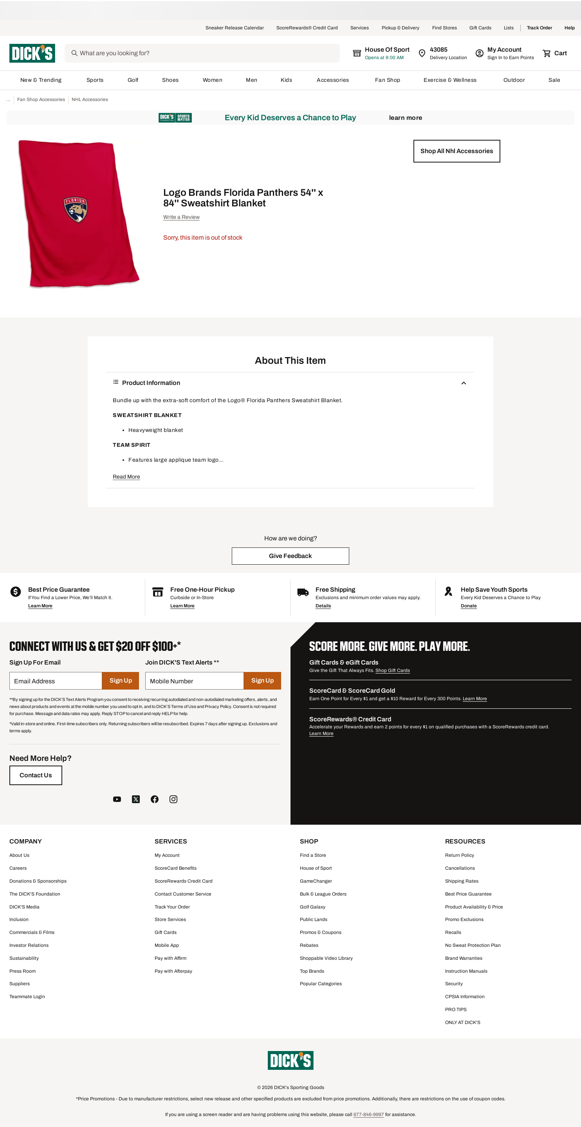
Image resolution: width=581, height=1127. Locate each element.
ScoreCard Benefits (176, 868)
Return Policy (459, 855)
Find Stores (444, 28)
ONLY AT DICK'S (462, 1022)
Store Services (170, 919)
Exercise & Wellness (452, 80)
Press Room (22, 971)
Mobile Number (171, 681)
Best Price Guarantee (468, 894)
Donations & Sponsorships (38, 881)
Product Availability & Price (474, 907)
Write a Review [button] (181, 217)
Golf (133, 80)
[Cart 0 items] (555, 53)
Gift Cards (480, 28)
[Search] (209, 53)
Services (359, 28)
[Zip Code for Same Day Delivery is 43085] (443, 53)
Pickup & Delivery (401, 28)
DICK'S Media (24, 907)
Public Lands (313, 919)
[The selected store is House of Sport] (381, 53)
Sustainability (24, 958)
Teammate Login (27, 996)
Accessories (334, 80)
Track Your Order (172, 907)
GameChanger (316, 881)
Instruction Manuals (466, 971)
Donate (469, 606)
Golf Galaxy (312, 907)
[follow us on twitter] (136, 800)
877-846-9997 (369, 1114)
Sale (555, 80)
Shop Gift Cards (392, 670)
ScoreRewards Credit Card (184, 881)
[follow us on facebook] (154, 800)
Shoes (170, 80)
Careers (18, 868)
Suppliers (19, 983)
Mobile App (167, 945)
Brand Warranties (463, 958)
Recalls (453, 932)
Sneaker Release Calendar (235, 28)
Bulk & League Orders (323, 894)
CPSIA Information (465, 996)
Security (454, 983)
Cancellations (460, 868)
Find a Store (313, 855)
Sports (95, 80)
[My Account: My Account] (505, 53)
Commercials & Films (31, 932)
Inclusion (19, 919)
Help (570, 28)
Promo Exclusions (464, 919)
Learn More (405, 117)
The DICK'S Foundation (34, 894)
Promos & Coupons (320, 932)
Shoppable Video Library (326, 958)
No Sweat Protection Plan (473, 945)
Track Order (539, 28)
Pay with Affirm (170, 958)
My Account (167, 855)
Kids (287, 80)
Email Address (34, 681)
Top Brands (312, 971)
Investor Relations (29, 945)
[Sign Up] (120, 681)
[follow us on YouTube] (117, 800)
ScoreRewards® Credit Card (307, 28)
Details (323, 606)
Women (213, 80)
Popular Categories (321, 983)
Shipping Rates (461, 881)
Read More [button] (126, 477)
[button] (456, 151)
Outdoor (514, 80)
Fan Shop (388, 80)
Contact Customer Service (183, 894)
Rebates (309, 945)
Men (252, 80)
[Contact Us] (35, 775)
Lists (509, 28)
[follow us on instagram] (173, 800)
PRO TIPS (456, 1009)
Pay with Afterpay (173, 971)
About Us (19, 855)
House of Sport (316, 868)
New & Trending (41, 80)
